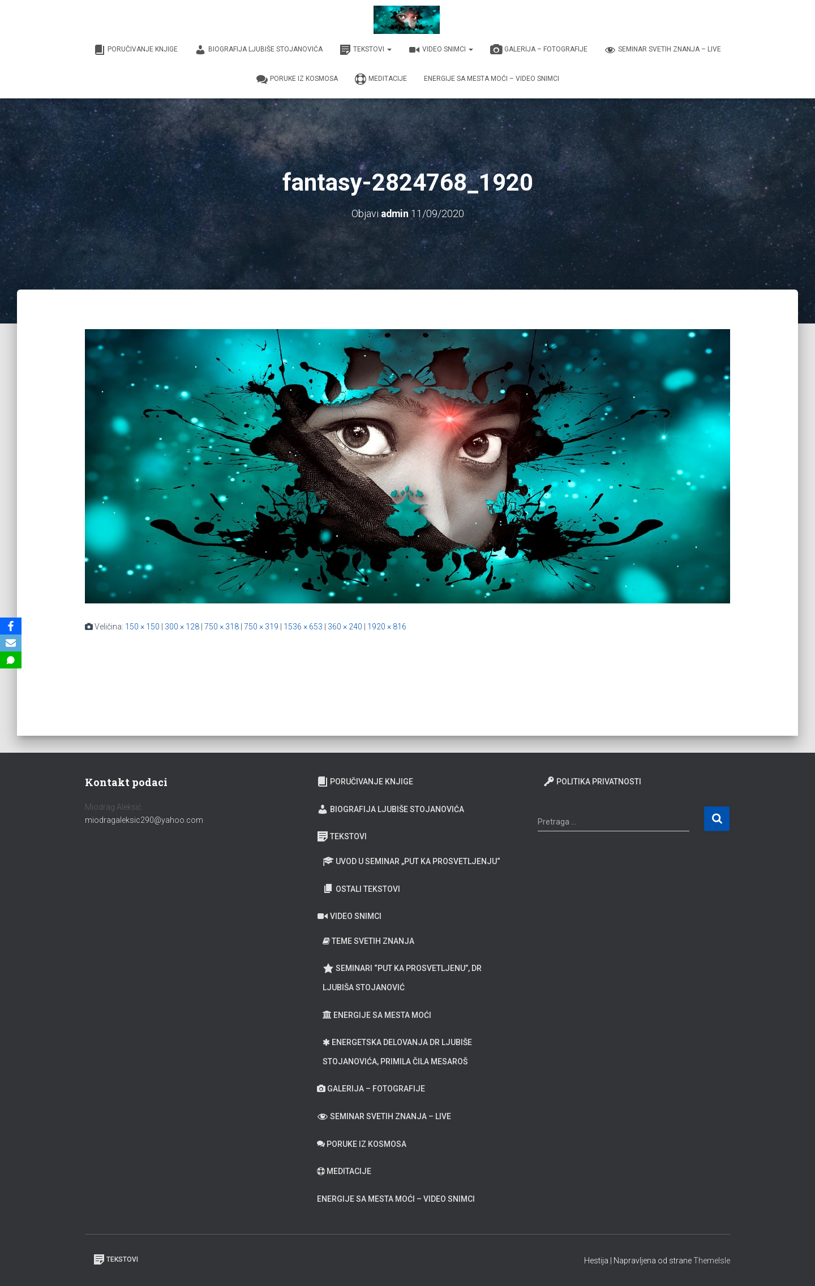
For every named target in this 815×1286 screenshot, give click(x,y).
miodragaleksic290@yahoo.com (145, 820)
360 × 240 (345, 626)
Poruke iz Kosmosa (297, 79)
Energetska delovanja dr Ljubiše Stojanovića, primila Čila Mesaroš (397, 1052)
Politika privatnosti (592, 781)
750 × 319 (261, 626)
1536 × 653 (303, 626)
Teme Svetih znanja (368, 941)
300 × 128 (182, 626)
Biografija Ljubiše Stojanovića (259, 49)
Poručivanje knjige (136, 49)
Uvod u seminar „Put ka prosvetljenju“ (411, 861)
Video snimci (441, 49)
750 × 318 (221, 626)
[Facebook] (11, 626)
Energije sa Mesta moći (377, 1015)
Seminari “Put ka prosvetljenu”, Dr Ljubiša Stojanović (402, 977)
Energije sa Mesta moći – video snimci (491, 79)
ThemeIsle (711, 1260)
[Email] (11, 643)
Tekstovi (366, 49)
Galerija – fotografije (538, 49)
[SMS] (11, 659)
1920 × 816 (386, 626)
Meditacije (381, 79)
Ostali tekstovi (361, 888)
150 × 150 (142, 626)
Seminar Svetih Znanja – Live (662, 49)
